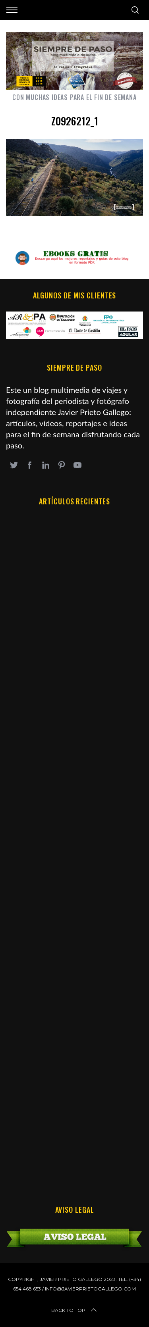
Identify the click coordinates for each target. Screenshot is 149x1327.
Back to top (74, 1310)
